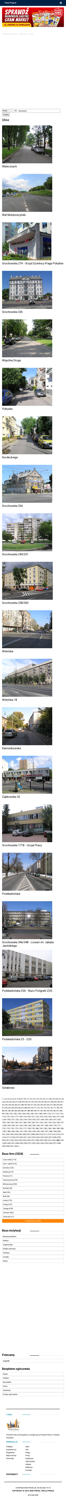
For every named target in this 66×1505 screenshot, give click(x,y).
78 (57, 1108)
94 (48, 1111)
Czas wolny (7, 1160)
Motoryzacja (8, 1184)
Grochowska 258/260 (15, 603)
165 (33, 1125)
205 (20, 1134)
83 (13, 1111)
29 (23, 1102)
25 (10, 1102)
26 (13, 1102)
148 (24, 1122)
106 (31, 1114)
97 (57, 1111)
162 (21, 1125)
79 (61, 1108)
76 (51, 1108)
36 (46, 1102)
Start (27, 1447)
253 (37, 1143)
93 (45, 1111)
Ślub (5, 1196)
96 (54, 1111)
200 (58, 1131)
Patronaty (10, 1458)
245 (4, 1143)
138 (42, 1119)
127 (57, 1117)
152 (41, 1122)
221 (25, 1137)
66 (19, 1108)
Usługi (5, 1204)
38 (52, 1102)
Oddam (6, 1378)
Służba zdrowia (9, 1249)
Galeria (28, 1464)
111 (52, 1114)
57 (51, 1105)
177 (24, 1128)
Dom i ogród (8, 1164)
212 (49, 1134)
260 (7, 1146)
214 (57, 1134)
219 (16, 1137)
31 (29, 1102)
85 (19, 1111)
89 (32, 1111)
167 (42, 1125)
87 (25, 1111)
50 (29, 1105)
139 (46, 1119)
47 (19, 1105)
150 (32, 1122)
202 (7, 1134)
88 (29, 1111)
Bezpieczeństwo (9, 1236)
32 (33, 1102)
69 (29, 1108)
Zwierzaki (7, 1217)
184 (53, 1128)
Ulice (30, 34)
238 (37, 1140)
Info (27, 1449)
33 (36, 1102)
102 (15, 1114)
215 (62, 1134)
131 (12, 1119)
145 (11, 1122)
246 (8, 1143)
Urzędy (6, 1257)
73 (41, 1108)
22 (63, 1099)
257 (54, 1143)
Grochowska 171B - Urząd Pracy (22, 845)
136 (33, 1119)
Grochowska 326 (12, 312)
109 (44, 1114)
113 (61, 1114)
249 (21, 1143)
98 (61, 1111)
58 (54, 1105)
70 (32, 1108)
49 (25, 1105)
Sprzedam (7, 1382)
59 (57, 1105)
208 (32, 1134)
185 (57, 1128)
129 (4, 1119)
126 (53, 1117)
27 (17, 1102)
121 (32, 1117)
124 (45, 1117)
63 (9, 1108)
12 (31, 1099)
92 (41, 1111)
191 (21, 1131)
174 (11, 1128)
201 (3, 1134)
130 (8, 1119)
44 (9, 1105)
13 (34, 1099)
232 (11, 1140)
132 (16, 1119)
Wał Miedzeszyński (14, 215)
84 (16, 1111)
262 (16, 1146)
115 (7, 1117)
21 (60, 1099)
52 (35, 1105)
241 (49, 1140)
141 (54, 1119)
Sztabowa (8, 1087)
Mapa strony (11, 1455)
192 (25, 1131)
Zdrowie (6, 1213)
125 (49, 1117)
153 (45, 1122)
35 (42, 1102)
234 (20, 1140)
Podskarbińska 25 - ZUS (16, 1039)
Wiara (5, 1261)
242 (53, 1140)
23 (4, 1102)
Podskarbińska (11, 893)
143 (3, 1122)
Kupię (5, 1374)
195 (37, 1131)
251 (29, 1143)
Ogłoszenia (30, 1461)
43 (6, 1105)
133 (21, 1119)
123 (41, 1117)
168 (46, 1125)
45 (13, 1105)
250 (25, 1143)
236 (28, 1140)
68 (25, 1108)
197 (46, 1131)
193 (29, 1131)
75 (48, 1108)
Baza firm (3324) (12, 1153)
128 (62, 1117)
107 (36, 1114)
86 (22, 1111)
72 (38, 1108)
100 (6, 1114)
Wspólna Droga (11, 360)
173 (7, 1128)
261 (11, 1146)
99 (3, 1114)
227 (50, 1137)
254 (42, 1143)
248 (16, 1143)
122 (37, 1117)
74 (45, 1108)
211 (45, 1134)
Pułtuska (7, 409)
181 (41, 1128)
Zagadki (6, 1361)
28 (20, 1102)
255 (46, 1143)
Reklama (28, 1467)
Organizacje (8, 1245)
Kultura (5, 1241)
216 (4, 1137)
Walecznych (9, 166)
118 (20, 1117)
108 (40, 1114)
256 (50, 1143)
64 (13, 1108)
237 (32, 1140)
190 (16, 1131)
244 (62, 1140)
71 (35, 1108)
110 (48, 1114)
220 (21, 1137)
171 (58, 1125)
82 (9, 1111)
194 (33, 1131)
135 (29, 1119)
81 (6, 1111)
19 (53, 1099)
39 (55, 1102)
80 (3, 1111)
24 (7, 1102)
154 (49, 1122)
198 (50, 1131)
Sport (5, 1192)
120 (28, 1117)
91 (38, 1111)
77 (54, 1108)
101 (10, 1114)
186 (62, 1128)
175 (16, 1128)
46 (16, 1105)
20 (56, 1099)
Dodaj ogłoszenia (10, 1394)
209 (37, 1134)
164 (29, 1125)
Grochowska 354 (12, 506)
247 (12, 1143)
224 (37, 1137)
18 (50, 1099)
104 (23, 1114)
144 (7, 1122)
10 (24, 1099)
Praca (5, 1386)
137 (37, 1119)
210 (41, 1134)
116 (11, 1117)
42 (3, 1105)
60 (61, 1105)
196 (42, 1131)
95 (51, 1111)
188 (8, 1131)
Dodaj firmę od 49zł (33, 1221)
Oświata (6, 1253)
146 (16, 1122)
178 (28, 1128)
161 (16, 1125)
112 (56, 1114)
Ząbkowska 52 (11, 796)
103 (19, 1114)
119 (24, 1117)
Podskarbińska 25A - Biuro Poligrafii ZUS (27, 990)
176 (20, 1128)
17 (47, 1099)
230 (3, 1140)
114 (3, 1117)
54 (41, 1105)
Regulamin (10, 1452)
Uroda (5, 1200)
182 (45, 1128)
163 (25, 1125)
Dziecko (6, 1168)
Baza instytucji (11, 1230)
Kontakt (28, 1470)
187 (4, 1131)
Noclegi (6, 1188)
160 (12, 1125)
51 (32, 1105)
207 (28, 1134)
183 (49, 1128)
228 (54, 1137)
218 (12, 1137)
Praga (23, 34)
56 (48, 1105)
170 (54, 1125)
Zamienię (6, 1390)
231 (7, 1140)
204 (16, 1134)
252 (33, 1143)
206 (24, 1134)
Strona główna (9, 34)
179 (32, 1128)
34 (39, 1102)
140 (50, 1119)
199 (54, 1131)
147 (20, 1122)
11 (28, 1099)
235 (24, 1140)
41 (62, 1102)
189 (12, 1131)
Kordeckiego (10, 457)
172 (3, 1128)
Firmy (27, 1455)
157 (62, 1122)
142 (58, 1119)
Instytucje (29, 1458)
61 (3, 1108)
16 (44, 1099)
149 (28, 1122)
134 (25, 1119)
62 (6, 1108)
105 (27, 1114)
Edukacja (6, 1172)
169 (50, 1125)
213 (53, 1134)
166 (37, 1125)
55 (45, 1105)
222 (29, 1137)
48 (22, 1105)
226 (46, 1137)
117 (16, 1117)
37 (49, 1102)
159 (8, 1125)
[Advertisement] (33, 74)
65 (16, 1108)
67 (22, 1108)
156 (57, 1122)
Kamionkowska (11, 748)
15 (40, 1099)
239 (41, 1140)
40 (58, 1102)
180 (37, 1128)
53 (38, 1105)
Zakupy (6, 1209)
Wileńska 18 (9, 699)
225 (42, 1137)
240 (45, 1140)
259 (3, 1146)
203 (11, 1134)
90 (35, 1111)
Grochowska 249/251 (15, 554)
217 (8, 1137)
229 (58, 1137)
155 (53, 1122)
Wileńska (7, 651)
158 (4, 1125)
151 (37, 1122)
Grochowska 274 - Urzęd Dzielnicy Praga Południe (32, 263)
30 (26, 1102)
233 (16, 1140)
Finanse (6, 1176)
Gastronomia (8, 1180)
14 (37, 1099)
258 (58, 1143)
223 (33, 1137)
